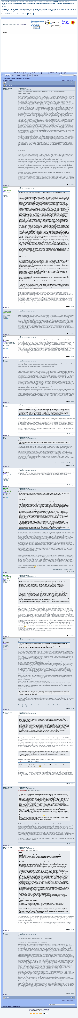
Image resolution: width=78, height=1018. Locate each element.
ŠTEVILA (52, 73)
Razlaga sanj (19, 78)
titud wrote (20, 750)
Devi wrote (21, 850)
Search (18, 75)
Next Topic (72, 80)
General (13, 78)
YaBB (30, 1010)
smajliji (64, 73)
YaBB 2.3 (46, 1009)
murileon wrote (22, 408)
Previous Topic (65, 80)
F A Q (22, 73)
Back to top (6, 185)
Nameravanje (45, 73)
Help (13, 75)
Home (7, 75)
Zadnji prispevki (29, 73)
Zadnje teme (37, 73)
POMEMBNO (16, 73)
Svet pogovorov (6, 78)
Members (24, 75)
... (11, 82)
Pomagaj (58, 73)
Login (18, 24)
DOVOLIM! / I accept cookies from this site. (15, 14)
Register (23, 24)
